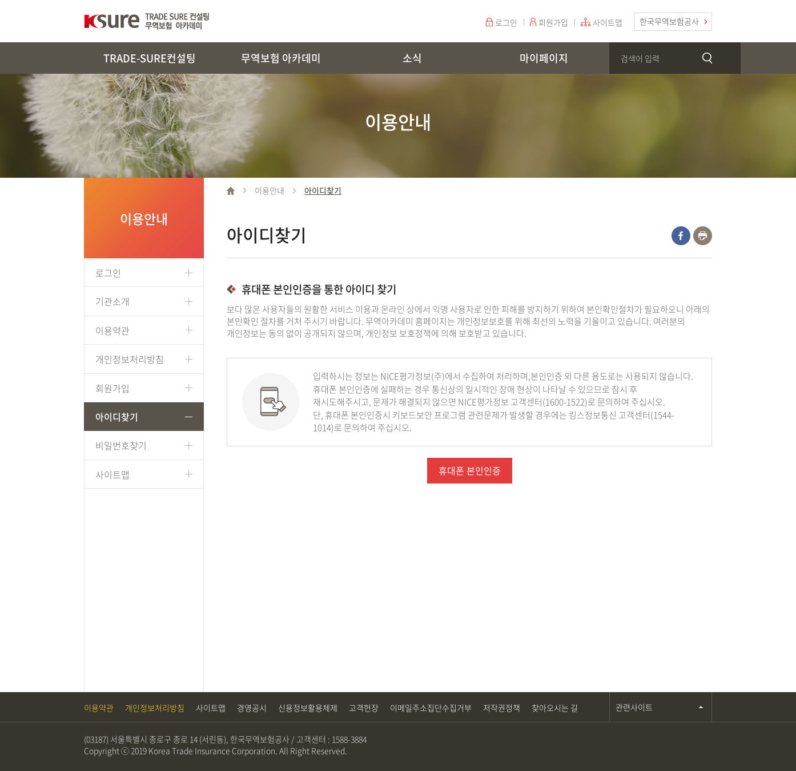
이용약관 (112, 330)
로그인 (506, 22)
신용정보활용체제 (307, 707)
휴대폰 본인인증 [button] (470, 470)
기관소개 (112, 301)
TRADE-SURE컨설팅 (149, 58)
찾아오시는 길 (555, 707)
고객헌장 (364, 707)
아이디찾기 (116, 417)
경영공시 (252, 707)
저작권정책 (501, 707)
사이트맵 (607, 22)
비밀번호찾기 (121, 445)
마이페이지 (544, 58)
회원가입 (553, 22)
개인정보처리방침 (129, 359)
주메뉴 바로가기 (0, 0)
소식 (412, 58)
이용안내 (269, 190)
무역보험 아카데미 (281, 58)
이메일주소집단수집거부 (431, 707)
